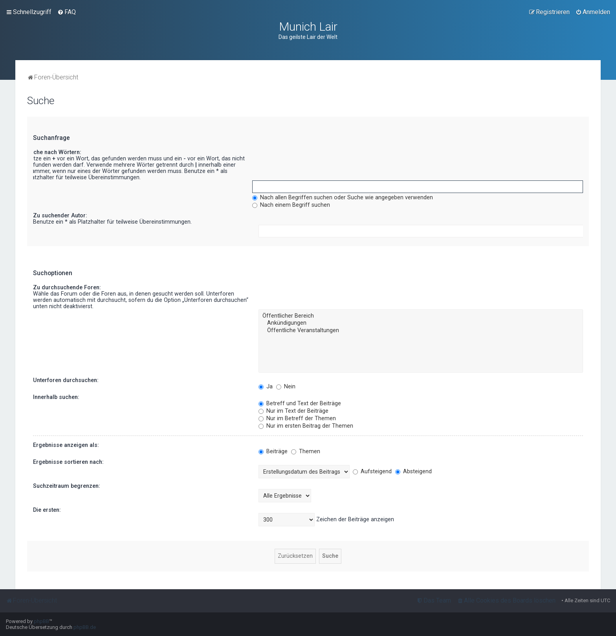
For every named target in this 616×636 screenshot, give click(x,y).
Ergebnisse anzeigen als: (66, 445)
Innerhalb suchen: (56, 397)
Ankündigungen (421, 323)
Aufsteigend (372, 471)
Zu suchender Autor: (60, 215)
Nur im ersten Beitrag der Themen (305, 426)
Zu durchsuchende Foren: (67, 287)
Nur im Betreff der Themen (297, 418)
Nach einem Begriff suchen (291, 205)
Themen (305, 451)
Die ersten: (47, 510)
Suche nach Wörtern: (54, 152)
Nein (285, 386)
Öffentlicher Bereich (421, 316)
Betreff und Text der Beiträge (299, 403)
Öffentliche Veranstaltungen (421, 330)
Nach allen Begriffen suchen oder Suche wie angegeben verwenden (342, 197)
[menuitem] (66, 12)
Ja (265, 386)
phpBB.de (84, 627)
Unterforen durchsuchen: (66, 380)
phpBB (41, 621)
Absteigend (413, 471)
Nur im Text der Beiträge (293, 411)
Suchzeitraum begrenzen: (66, 486)
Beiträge (273, 451)
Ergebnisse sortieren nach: (68, 462)
